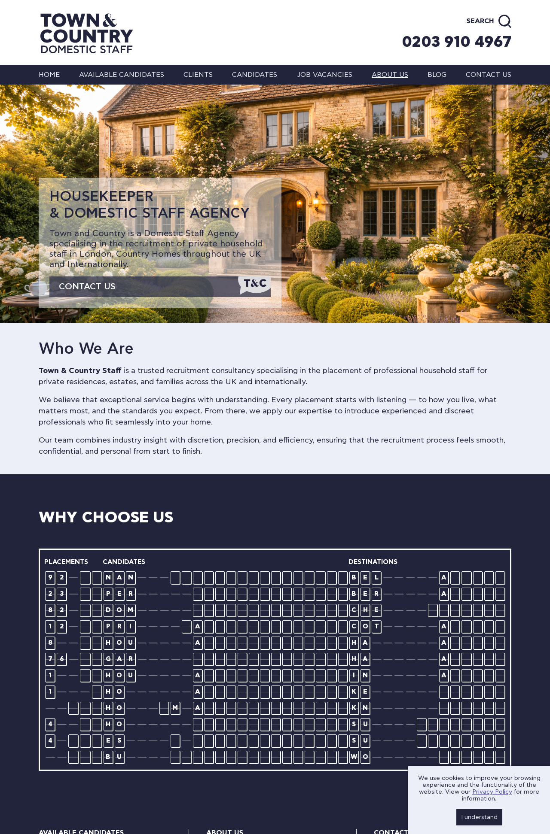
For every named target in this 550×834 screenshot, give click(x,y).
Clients (198, 74)
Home (49, 74)
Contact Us (87, 286)
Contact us (488, 74)
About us (390, 74)
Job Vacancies (324, 74)
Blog (437, 74)
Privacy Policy (492, 792)
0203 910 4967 (456, 42)
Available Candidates (121, 74)
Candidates (254, 74)
